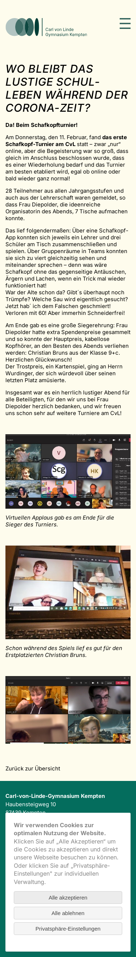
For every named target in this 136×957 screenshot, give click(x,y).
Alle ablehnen (68, 913)
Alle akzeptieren (68, 897)
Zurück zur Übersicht (32, 768)
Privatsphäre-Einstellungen (68, 929)
